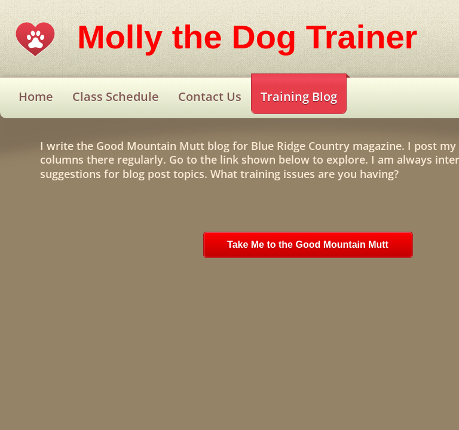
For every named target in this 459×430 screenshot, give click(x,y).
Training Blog (299, 96)
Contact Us (209, 96)
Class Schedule (115, 96)
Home (36, 96)
